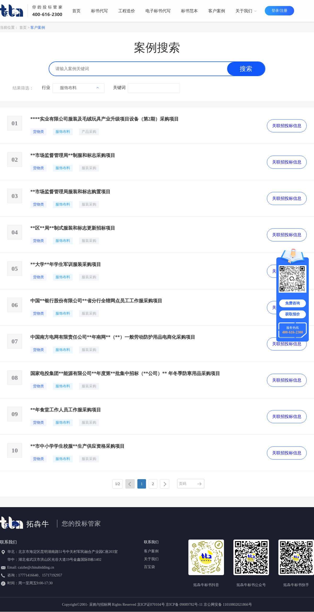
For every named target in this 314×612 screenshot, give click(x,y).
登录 (275, 11)
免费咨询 (292, 303)
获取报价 (292, 314)
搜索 (246, 68)
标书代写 (99, 11)
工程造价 (126, 11)
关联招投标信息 (286, 125)
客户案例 (216, 11)
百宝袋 (149, 567)
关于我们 (246, 11)
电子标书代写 (158, 11)
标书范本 (189, 11)
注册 (283, 11)
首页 (76, 11)
